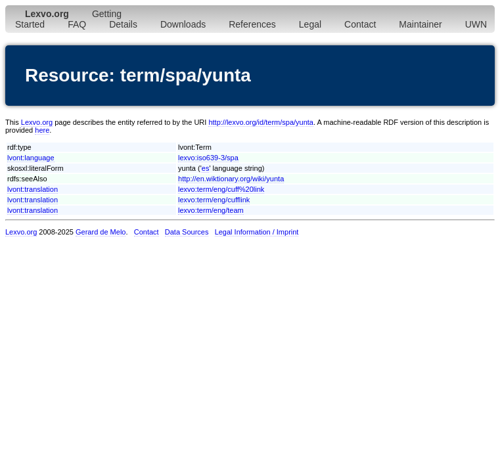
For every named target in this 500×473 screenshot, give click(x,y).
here (42, 130)
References (252, 24)
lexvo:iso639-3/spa (208, 158)
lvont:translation (32, 189)
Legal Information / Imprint (257, 232)
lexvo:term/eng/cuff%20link (221, 189)
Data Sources (187, 232)
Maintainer (420, 24)
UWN (476, 24)
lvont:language (31, 158)
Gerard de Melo (100, 232)
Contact (360, 24)
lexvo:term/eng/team (211, 210)
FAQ (77, 24)
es (206, 168)
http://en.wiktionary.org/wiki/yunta (231, 179)
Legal (310, 24)
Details (123, 24)
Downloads (183, 24)
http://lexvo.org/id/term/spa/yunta (260, 122)
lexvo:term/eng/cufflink (214, 200)
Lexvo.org (37, 122)
